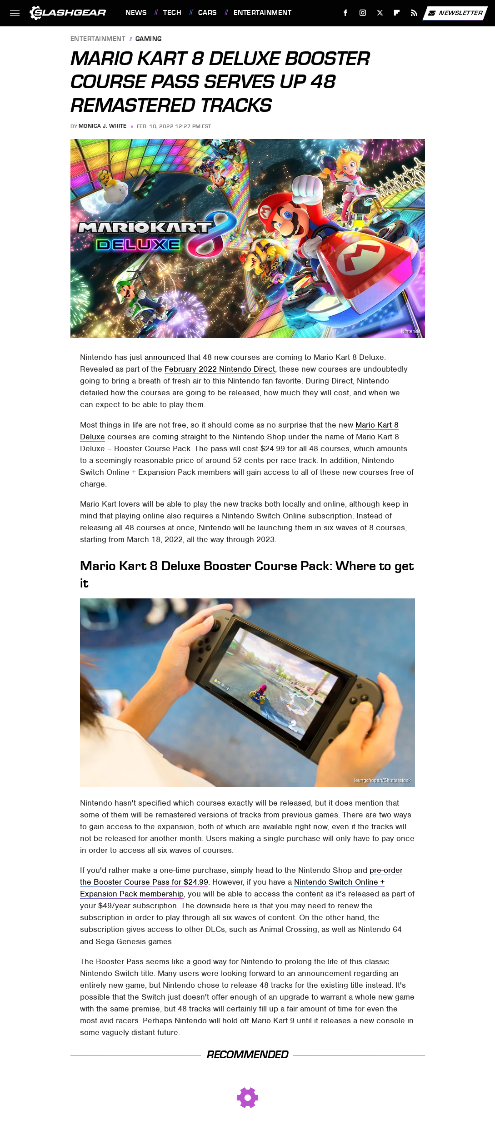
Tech (172, 13)
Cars (207, 13)
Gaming (148, 39)
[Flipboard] (397, 13)
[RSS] (414, 13)
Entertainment (263, 13)
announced (165, 357)
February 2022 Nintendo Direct (220, 369)
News (135, 13)
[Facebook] (345, 13)
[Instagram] (363, 13)
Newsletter (455, 13)
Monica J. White (103, 126)
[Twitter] (379, 13)
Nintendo (410, 331)
